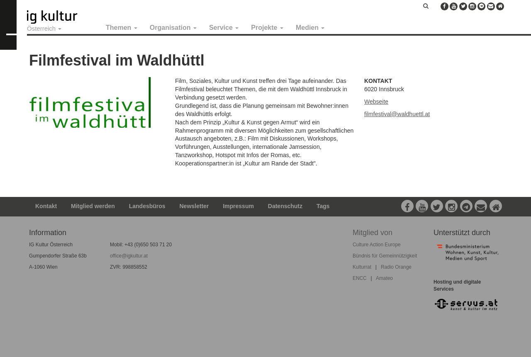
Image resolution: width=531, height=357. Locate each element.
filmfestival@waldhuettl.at (397, 114)
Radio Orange (396, 267)
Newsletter (194, 206)
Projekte (267, 27)
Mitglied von (372, 232)
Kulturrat (362, 267)
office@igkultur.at (129, 256)
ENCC (360, 278)
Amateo (384, 278)
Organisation (173, 27)
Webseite (376, 101)
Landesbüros (147, 206)
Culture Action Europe (377, 245)
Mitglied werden (93, 206)
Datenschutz (285, 206)
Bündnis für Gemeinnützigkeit (385, 256)
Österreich (44, 28)
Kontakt (46, 206)
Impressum (238, 206)
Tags (323, 206)
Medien (310, 27)
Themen (121, 27)
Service (224, 27)
